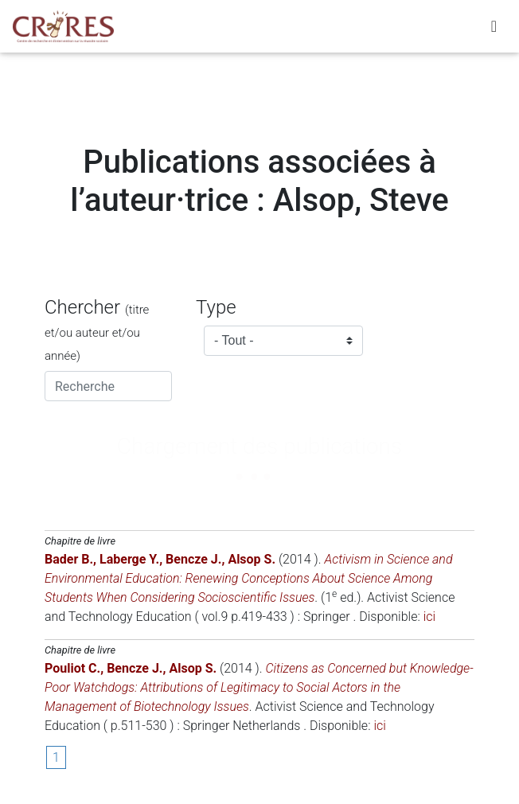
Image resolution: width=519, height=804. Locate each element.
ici (429, 616)
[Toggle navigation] (494, 29)
